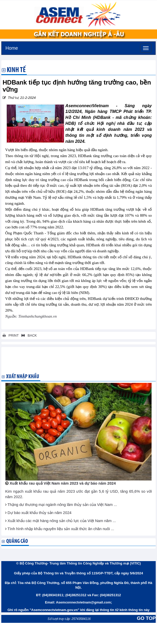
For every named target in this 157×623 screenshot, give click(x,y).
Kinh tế (16, 70)
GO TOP (146, 618)
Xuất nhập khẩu (22, 377)
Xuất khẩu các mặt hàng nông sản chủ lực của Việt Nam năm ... (62, 521)
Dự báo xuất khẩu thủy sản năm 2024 (39, 513)
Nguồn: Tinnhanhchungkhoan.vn (31, 316)
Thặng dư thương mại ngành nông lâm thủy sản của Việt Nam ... (62, 505)
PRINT (11, 335)
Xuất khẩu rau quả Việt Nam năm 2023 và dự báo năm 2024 (63, 483)
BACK (28, 335)
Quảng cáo (17, 541)
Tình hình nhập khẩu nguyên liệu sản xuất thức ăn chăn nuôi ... (61, 529)
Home (11, 47)
